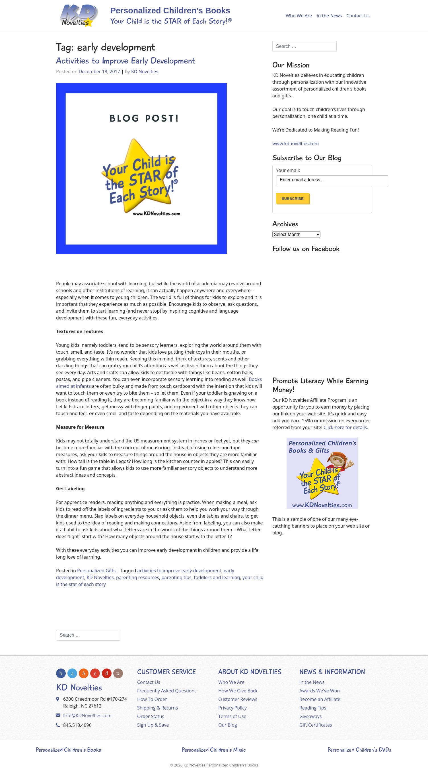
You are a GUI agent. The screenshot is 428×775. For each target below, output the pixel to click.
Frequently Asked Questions (167, 691)
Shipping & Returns (157, 708)
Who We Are (299, 16)
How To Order (152, 699)
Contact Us (358, 16)
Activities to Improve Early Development (125, 60)
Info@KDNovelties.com (87, 715)
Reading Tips (312, 708)
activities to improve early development (179, 570)
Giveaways (310, 716)
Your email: (288, 170)
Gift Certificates (315, 725)
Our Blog (227, 725)
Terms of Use (232, 716)
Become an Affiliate (319, 699)
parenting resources (137, 577)
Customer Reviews (237, 699)
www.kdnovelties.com (295, 143)
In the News (329, 16)
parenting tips (177, 577)
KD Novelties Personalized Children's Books (221, 765)
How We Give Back (238, 691)
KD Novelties (144, 71)
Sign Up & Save (153, 725)
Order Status (150, 716)
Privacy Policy (232, 708)
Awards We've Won (319, 691)
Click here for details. (346, 427)
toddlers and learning (217, 577)
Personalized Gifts (96, 570)
